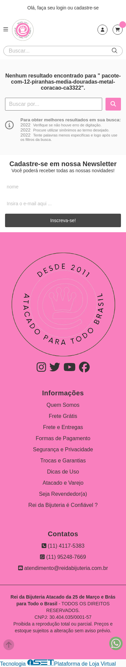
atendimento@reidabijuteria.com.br (63, 568)
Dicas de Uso (63, 472)
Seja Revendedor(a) (63, 494)
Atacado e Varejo (63, 483)
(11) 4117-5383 (63, 546)
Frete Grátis (63, 416)
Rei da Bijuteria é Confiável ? (62, 505)
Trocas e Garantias (63, 460)
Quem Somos (63, 405)
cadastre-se (86, 7)
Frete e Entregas (63, 427)
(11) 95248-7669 (63, 557)
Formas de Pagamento (63, 438)
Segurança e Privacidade (63, 449)
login (62, 7)
